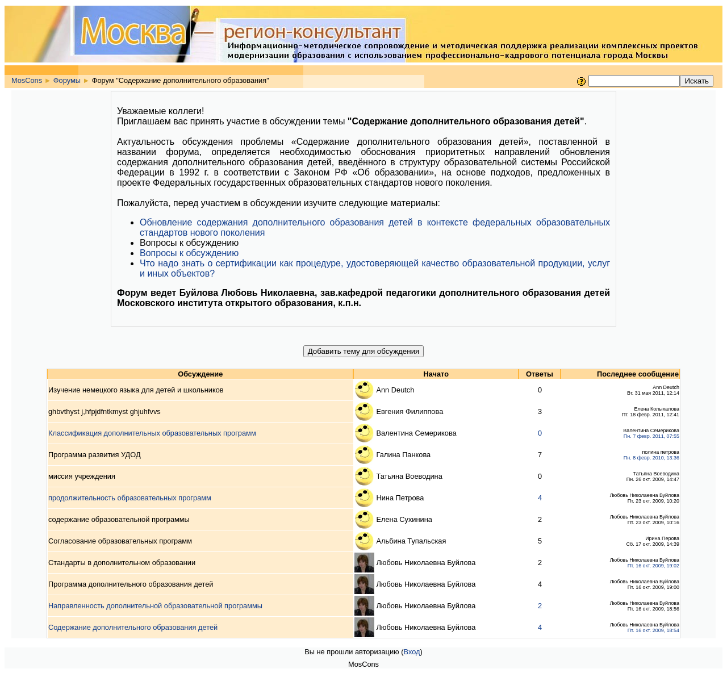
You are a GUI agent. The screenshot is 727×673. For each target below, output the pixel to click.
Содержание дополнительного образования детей (133, 627)
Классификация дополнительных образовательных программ (152, 433)
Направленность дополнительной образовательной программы (155, 605)
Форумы (67, 80)
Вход (412, 651)
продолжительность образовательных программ (129, 498)
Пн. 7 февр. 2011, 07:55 (651, 436)
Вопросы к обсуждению (189, 253)
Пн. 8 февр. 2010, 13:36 (651, 458)
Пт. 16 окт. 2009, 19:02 (653, 566)
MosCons (26, 80)
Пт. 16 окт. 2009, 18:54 (653, 630)
